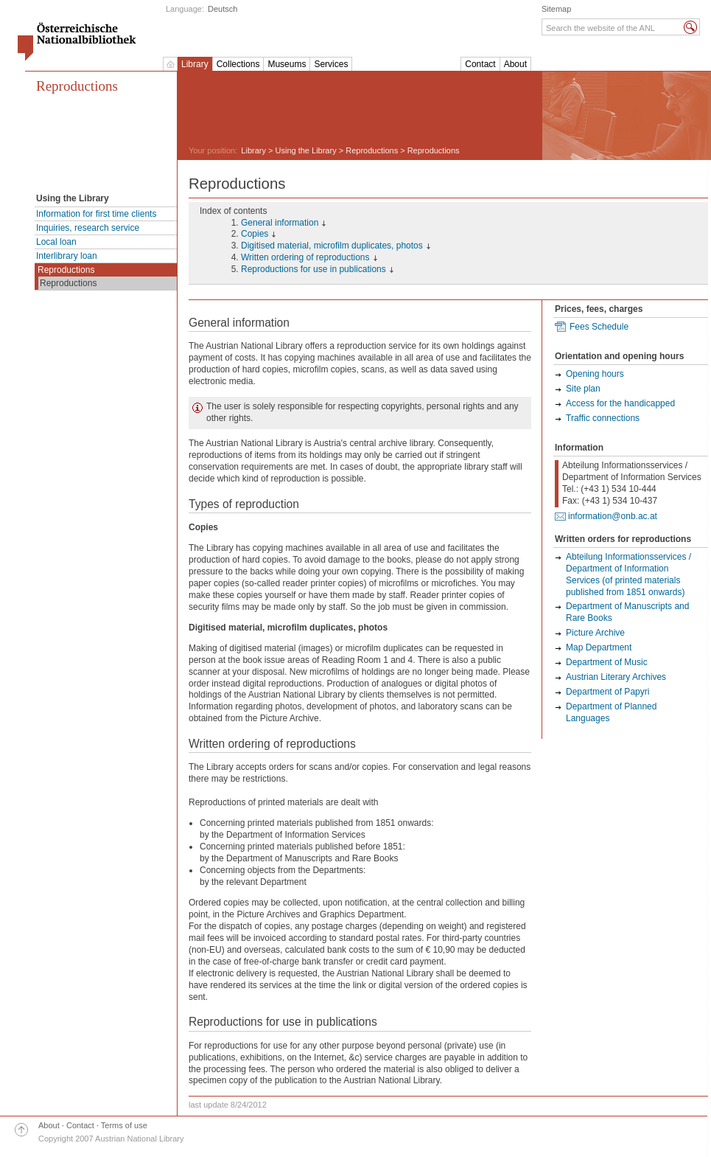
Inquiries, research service (87, 228)
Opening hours (595, 374)
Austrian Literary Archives (616, 677)
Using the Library (306, 150)
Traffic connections (603, 418)
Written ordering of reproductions (305, 257)
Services (331, 64)
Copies (254, 234)
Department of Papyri (607, 692)
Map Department (598, 647)
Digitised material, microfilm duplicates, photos (332, 245)
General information (279, 223)
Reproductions (77, 86)
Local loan (56, 242)
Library (195, 64)
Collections (238, 64)
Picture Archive (595, 633)
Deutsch (222, 8)
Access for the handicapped (620, 403)
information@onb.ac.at (612, 516)
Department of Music (607, 662)
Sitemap (556, 8)
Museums (286, 64)
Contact (480, 64)
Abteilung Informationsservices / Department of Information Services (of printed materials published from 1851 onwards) (628, 574)
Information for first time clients (96, 214)
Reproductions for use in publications (313, 269)
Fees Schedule (599, 327)
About (515, 64)
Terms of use (124, 1125)
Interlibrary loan (66, 256)
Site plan (583, 388)
